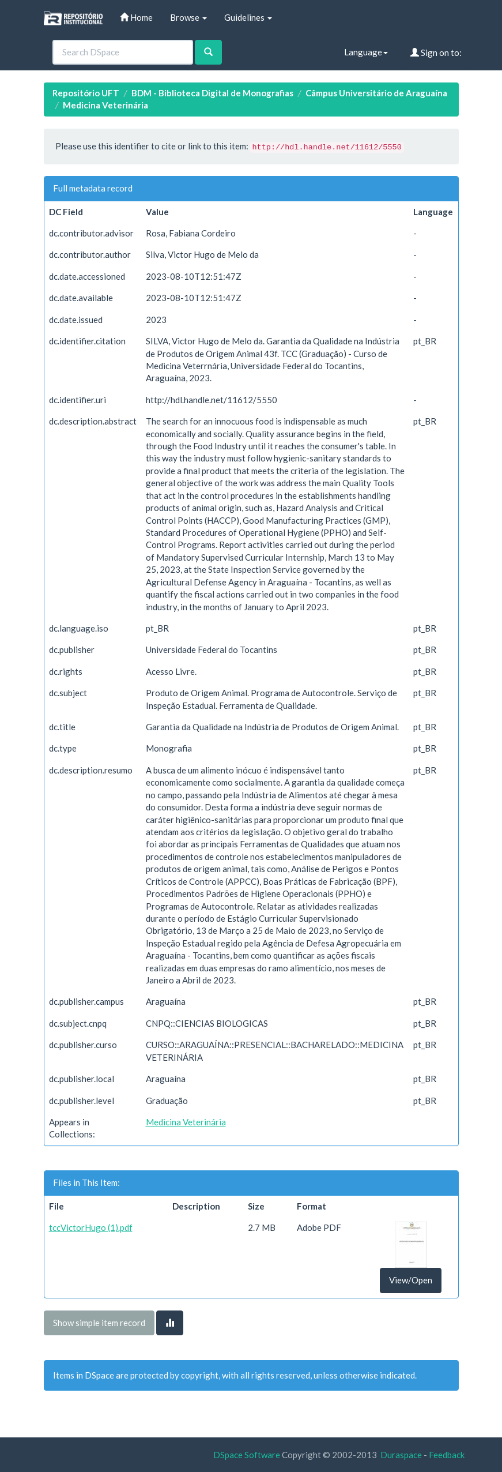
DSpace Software (246, 1455)
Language (366, 52)
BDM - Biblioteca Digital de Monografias (212, 93)
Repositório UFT (85, 93)
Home (136, 17)
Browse (188, 17)
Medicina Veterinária (105, 105)
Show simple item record (99, 1322)
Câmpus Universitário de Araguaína (376, 93)
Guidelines (248, 17)
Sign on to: (436, 52)
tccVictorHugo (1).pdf (91, 1227)
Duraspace (401, 1455)
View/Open (410, 1280)
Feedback (447, 1455)
